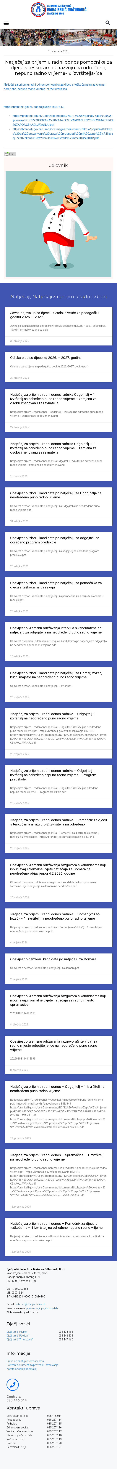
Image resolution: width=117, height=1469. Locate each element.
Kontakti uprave (23, 1408)
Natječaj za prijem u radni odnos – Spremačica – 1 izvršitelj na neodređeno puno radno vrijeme (56, 1157)
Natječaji (20, 296)
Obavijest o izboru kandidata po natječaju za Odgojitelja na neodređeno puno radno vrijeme (55, 495)
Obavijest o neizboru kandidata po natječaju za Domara (53, 959)
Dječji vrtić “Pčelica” (17, 1335)
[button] (6, 23)
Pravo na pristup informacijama (25, 1361)
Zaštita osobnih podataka (21, 1368)
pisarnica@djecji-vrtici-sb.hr (42, 1308)
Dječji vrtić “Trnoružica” (19, 1339)
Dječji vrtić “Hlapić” (16, 1331)
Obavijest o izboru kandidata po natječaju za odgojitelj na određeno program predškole (54, 540)
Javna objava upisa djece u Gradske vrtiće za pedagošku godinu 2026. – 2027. (54, 315)
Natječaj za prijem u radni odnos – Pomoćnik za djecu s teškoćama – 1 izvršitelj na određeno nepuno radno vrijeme (56, 1225)
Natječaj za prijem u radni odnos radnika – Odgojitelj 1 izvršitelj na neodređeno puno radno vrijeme (52, 716)
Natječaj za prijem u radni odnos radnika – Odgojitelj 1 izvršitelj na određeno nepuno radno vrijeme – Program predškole (53, 775)
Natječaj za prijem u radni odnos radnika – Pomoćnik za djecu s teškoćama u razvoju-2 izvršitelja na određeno (58, 822)
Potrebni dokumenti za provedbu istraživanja (32, 1365)
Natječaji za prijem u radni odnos (69, 296)
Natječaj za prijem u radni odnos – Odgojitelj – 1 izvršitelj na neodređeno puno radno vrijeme (57, 1088)
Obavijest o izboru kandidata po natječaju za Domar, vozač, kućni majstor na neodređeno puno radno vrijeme (56, 675)
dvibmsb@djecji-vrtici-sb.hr (30, 1304)
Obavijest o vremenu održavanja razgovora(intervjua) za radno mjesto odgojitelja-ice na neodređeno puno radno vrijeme (53, 1045)
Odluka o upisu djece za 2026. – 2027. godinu (46, 358)
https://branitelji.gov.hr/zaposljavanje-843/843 (34, 107)
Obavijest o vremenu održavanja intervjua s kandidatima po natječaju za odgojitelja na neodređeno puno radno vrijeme (56, 630)
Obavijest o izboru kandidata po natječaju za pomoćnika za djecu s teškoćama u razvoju (56, 585)
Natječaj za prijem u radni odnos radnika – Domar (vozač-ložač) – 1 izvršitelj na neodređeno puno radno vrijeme (55, 916)
